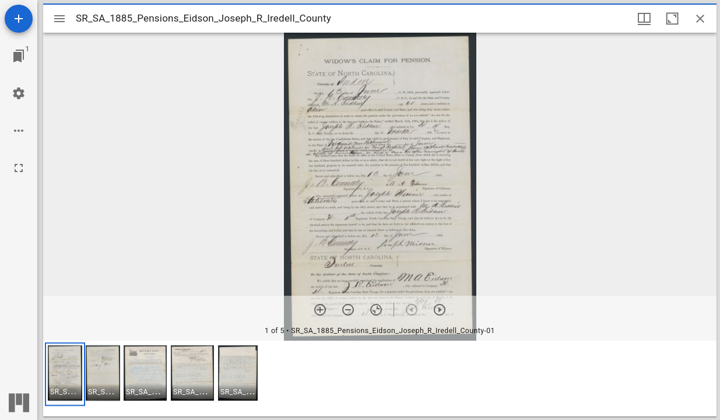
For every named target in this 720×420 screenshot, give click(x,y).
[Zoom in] (320, 310)
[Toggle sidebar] (59, 19)
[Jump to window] (19, 56)
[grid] (380, 378)
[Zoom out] (348, 310)
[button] (65, 374)
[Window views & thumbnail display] (644, 19)
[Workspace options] (19, 131)
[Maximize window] (672, 19)
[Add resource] (19, 19)
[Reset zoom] (376, 310)
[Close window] (700, 19)
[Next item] (440, 310)
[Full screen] (19, 168)
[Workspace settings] (19, 93)
